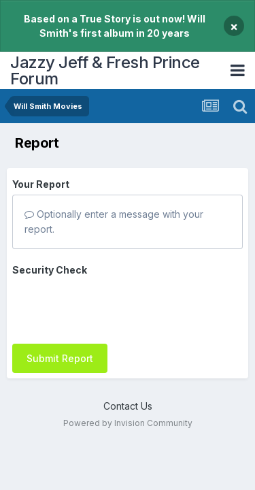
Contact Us (127, 382)
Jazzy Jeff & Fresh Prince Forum (105, 70)
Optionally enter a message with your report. (113, 221)
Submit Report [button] (60, 305)
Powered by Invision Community (127, 399)
